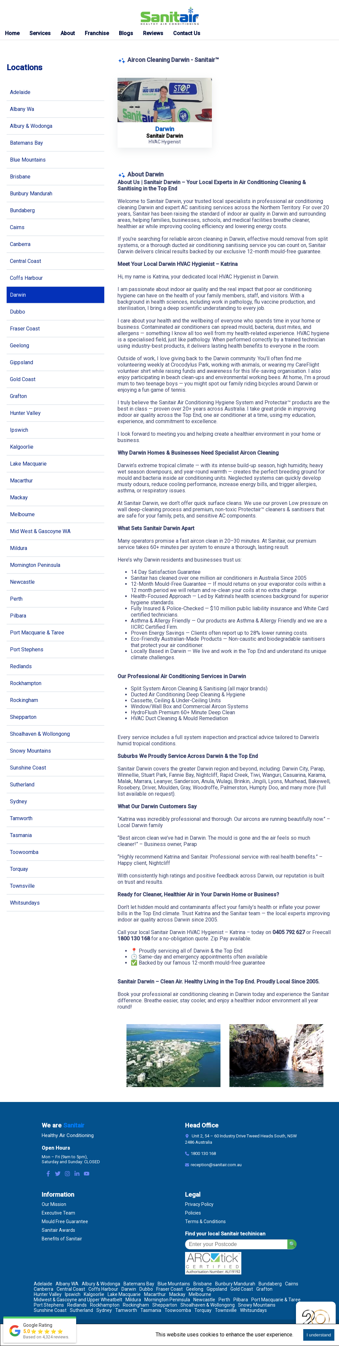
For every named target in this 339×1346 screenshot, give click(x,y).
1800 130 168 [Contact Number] (203, 1153)
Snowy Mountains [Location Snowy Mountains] (256, 1305)
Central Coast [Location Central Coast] (71, 1289)
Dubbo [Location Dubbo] (146, 1289)
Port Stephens (26, 649)
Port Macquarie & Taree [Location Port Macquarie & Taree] (276, 1299)
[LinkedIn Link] (77, 1174)
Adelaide (20, 92)
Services (40, 33)
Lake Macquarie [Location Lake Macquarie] (124, 1294)
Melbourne (22, 514)
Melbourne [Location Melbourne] (200, 1294)
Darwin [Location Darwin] (128, 1289)
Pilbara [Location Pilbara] (240, 1299)
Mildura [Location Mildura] (133, 1299)
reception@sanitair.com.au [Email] (216, 1164)
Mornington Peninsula (35, 565)
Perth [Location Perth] (224, 1299)
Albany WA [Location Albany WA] (67, 1283)
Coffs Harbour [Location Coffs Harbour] (103, 1289)
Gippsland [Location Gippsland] (217, 1289)
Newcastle (22, 582)
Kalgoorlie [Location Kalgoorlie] (94, 1294)
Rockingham (24, 700)
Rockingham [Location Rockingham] (136, 1305)
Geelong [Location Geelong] (194, 1289)
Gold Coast (22, 379)
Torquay (19, 869)
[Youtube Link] (86, 1174)
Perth (16, 599)
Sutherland (22, 784)
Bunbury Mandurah (31, 193)
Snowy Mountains (30, 751)
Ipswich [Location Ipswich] (72, 1294)
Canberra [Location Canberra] (43, 1289)
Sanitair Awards (58, 1230)
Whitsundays (25, 903)
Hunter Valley (25, 413)
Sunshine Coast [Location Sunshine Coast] (50, 1310)
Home (12, 33)
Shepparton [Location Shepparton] (164, 1305)
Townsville (22, 886)
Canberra (20, 244)
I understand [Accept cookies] (319, 1334)
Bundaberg (22, 210)
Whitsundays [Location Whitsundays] (253, 1310)
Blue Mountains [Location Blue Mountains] (174, 1283)
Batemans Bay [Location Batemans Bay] (138, 1283)
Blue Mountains (28, 160)
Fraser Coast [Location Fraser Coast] (169, 1289)
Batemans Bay (26, 143)
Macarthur (21, 480)
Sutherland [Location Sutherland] (81, 1310)
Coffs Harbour (26, 278)
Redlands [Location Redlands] (77, 1305)
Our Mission (54, 1204)
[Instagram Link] (67, 1174)
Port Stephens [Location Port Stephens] (49, 1305)
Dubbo (17, 312)
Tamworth (21, 818)
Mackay (19, 497)
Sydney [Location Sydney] (104, 1310)
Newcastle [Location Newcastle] (204, 1299)
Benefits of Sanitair (62, 1238)
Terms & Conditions (205, 1221)
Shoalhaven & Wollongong (40, 734)
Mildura (18, 548)
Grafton (18, 396)
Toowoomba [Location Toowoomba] (178, 1310)
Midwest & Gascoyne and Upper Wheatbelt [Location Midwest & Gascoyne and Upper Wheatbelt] (78, 1299)
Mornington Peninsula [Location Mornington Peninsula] (167, 1299)
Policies (193, 1213)
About (68, 33)
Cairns (17, 227)
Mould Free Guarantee (65, 1221)
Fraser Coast (25, 328)
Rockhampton (25, 683)
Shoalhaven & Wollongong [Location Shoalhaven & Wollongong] (207, 1305)
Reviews (153, 33)
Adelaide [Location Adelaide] (43, 1283)
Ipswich (19, 430)
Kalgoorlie (21, 447)
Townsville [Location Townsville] (226, 1310)
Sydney (18, 801)
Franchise (97, 33)
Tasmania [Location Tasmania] (150, 1310)
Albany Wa (22, 109)
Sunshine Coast (28, 768)
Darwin (18, 295)
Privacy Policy (199, 1204)
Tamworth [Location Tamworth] (126, 1310)
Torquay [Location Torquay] (203, 1310)
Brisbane (20, 177)
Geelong (19, 345)
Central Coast (25, 261)
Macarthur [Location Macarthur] (155, 1294)
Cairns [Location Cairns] (291, 1283)
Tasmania (21, 835)
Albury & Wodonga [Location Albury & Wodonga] (101, 1283)
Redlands (21, 666)
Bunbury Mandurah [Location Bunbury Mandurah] (235, 1283)
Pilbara (18, 616)
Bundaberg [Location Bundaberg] (270, 1283)
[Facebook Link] (48, 1174)
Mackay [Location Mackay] (177, 1294)
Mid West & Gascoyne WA (40, 531)
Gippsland (21, 362)
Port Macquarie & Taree (37, 632)
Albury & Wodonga (31, 126)
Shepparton (23, 717)
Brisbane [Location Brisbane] (202, 1283)
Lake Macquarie (28, 464)
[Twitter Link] (58, 1174)
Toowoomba (24, 852)
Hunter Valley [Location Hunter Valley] (48, 1294)
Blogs (126, 33)
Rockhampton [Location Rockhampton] (105, 1305)
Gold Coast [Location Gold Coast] (241, 1289)
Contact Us (186, 33)
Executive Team (58, 1213)
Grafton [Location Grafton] (264, 1289)
